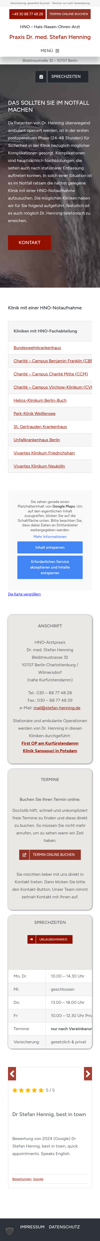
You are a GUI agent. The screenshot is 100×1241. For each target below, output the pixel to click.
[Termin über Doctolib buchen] (69, 14)
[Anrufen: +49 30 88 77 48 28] (27, 14)
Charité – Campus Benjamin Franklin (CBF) (54, 360)
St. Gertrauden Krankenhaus (40, 426)
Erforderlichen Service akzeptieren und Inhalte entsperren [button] (50, 567)
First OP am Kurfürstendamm (50, 743)
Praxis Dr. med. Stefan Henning (50, 37)
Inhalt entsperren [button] (50, 547)
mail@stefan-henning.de (57, 707)
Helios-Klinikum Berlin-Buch (40, 400)
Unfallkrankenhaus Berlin (37, 439)
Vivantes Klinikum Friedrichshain (44, 452)
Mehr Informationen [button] (49, 536)
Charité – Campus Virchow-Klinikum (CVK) (54, 387)
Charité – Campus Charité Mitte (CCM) (51, 374)
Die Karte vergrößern (24, 594)
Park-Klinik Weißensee (34, 413)
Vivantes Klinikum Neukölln (39, 466)
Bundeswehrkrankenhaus (37, 347)
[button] (12, 1073)
